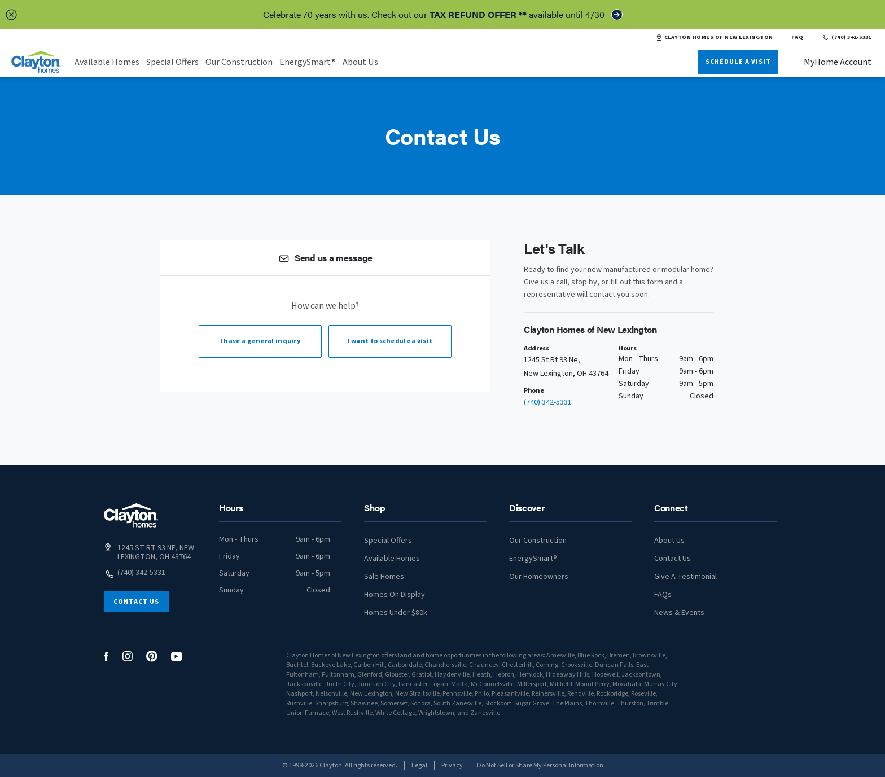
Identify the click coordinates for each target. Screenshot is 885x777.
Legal (419, 765)
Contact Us (136, 602)
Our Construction (239, 62)
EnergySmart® (307, 62)
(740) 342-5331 (846, 37)
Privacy (452, 765)
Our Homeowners (538, 576)
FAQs (663, 594)
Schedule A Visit (738, 62)
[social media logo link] (106, 656)
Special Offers (172, 62)
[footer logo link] (131, 515)
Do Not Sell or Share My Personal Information (540, 765)
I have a (260, 341)
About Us (360, 62)
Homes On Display (394, 594)
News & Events (679, 612)
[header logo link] (36, 62)
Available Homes (107, 62)
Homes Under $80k (395, 612)
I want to (390, 341)
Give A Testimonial (685, 576)
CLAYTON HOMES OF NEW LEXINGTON (714, 37)
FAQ (797, 37)
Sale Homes (384, 576)
